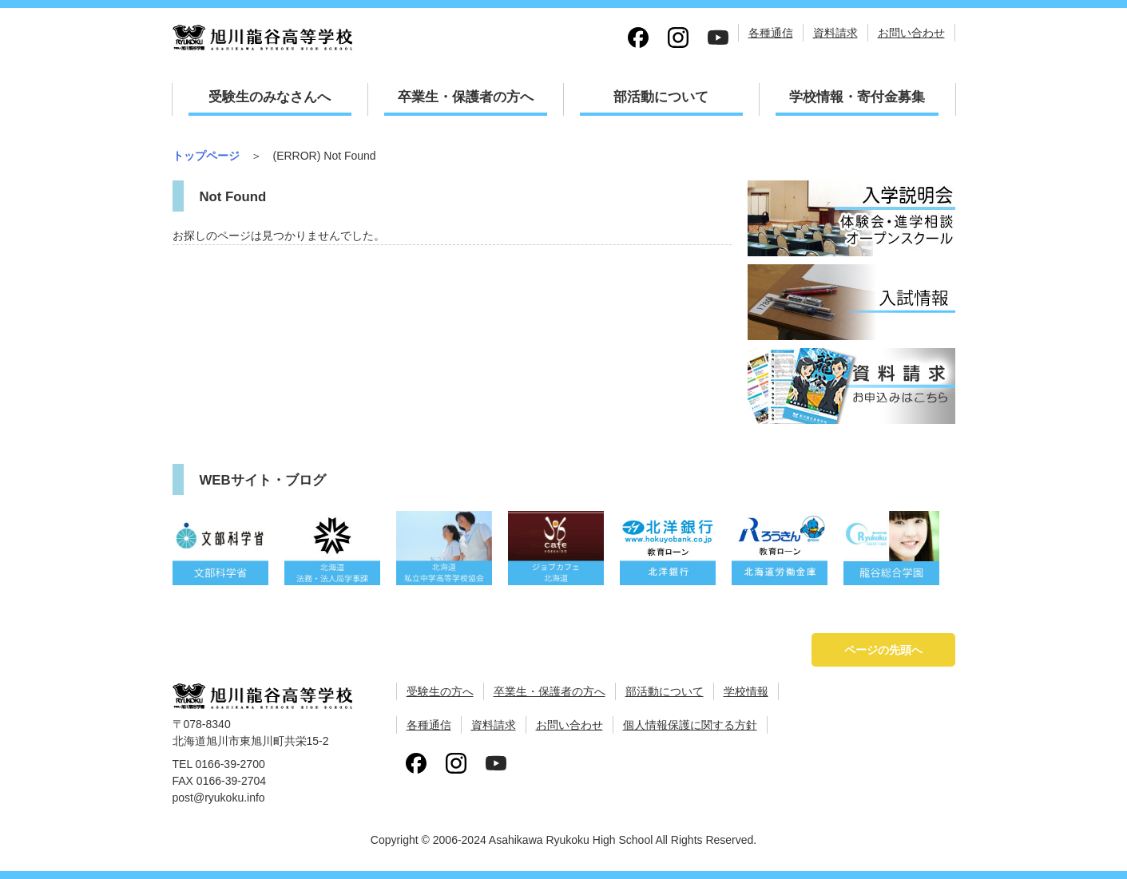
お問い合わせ (911, 32)
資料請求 (835, 32)
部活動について (660, 97)
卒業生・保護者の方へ (466, 97)
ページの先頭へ (883, 649)
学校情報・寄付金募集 (857, 97)
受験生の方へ (440, 691)
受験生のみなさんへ (269, 97)
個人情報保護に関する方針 (690, 725)
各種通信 (770, 32)
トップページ (206, 155)
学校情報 (746, 691)
